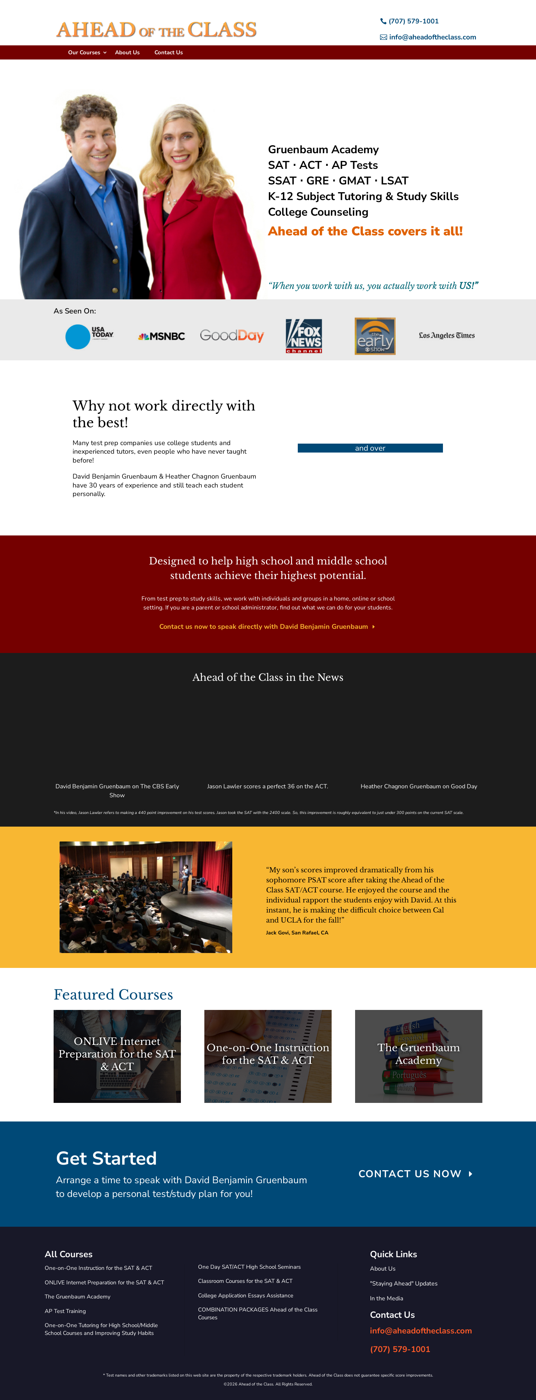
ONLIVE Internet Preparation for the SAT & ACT (104, 1282)
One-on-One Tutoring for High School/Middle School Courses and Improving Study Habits (101, 1329)
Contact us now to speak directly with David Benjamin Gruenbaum (263, 626)
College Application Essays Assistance (245, 1295)
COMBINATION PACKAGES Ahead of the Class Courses (258, 1313)
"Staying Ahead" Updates (404, 1284)
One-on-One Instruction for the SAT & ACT (98, 1268)
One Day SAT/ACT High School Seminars (249, 1267)
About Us (127, 52)
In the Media (386, 1298)
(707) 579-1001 (414, 21)
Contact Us (168, 52)
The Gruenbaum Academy (78, 1296)
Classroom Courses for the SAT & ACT (245, 1281)
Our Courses (84, 52)
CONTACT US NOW (410, 1174)
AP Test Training (65, 1311)
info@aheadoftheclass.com (432, 37)
